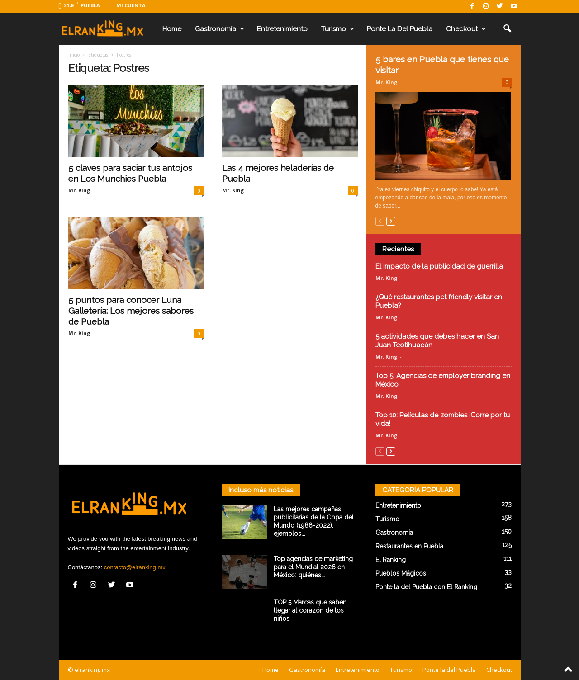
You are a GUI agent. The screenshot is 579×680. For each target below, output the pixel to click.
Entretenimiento (282, 29)
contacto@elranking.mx (135, 567)
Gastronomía (219, 29)
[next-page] (390, 221)
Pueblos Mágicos (400, 573)
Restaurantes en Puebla (409, 546)
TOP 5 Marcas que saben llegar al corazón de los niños (310, 610)
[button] (507, 29)
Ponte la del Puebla (399, 29)
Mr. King (79, 190)
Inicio (74, 55)
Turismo (337, 29)
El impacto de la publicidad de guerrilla (439, 266)
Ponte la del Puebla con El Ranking (426, 586)
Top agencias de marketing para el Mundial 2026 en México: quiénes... (313, 567)
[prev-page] (379, 221)
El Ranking (390, 559)
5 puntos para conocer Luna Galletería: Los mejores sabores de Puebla (131, 310)
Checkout (466, 29)
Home (171, 29)
